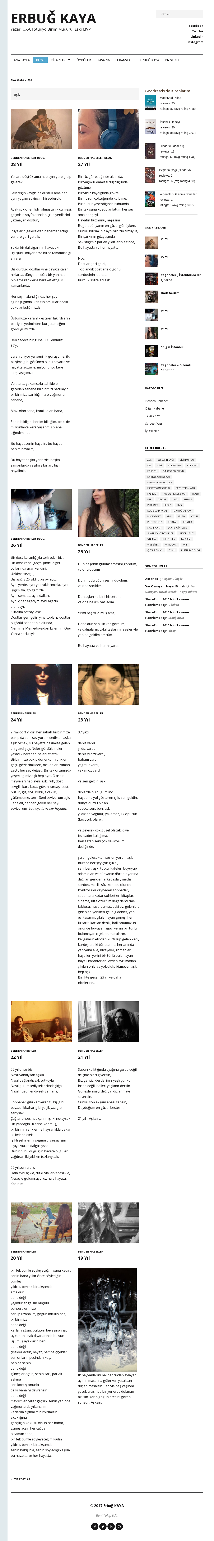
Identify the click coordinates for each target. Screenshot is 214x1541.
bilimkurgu (187, 459)
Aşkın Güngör (173, 579)
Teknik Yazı (152, 416)
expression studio (158, 488)
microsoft (154, 516)
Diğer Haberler (155, 408)
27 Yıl (85, 163)
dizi (159, 465)
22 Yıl (17, 1056)
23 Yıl (85, 719)
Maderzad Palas (170, 98)
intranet (152, 505)
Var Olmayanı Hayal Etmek (165, 586)
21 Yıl (85, 1056)
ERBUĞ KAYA (53, 18)
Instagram (195, 42)
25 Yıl (85, 551)
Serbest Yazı (153, 423)
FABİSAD (152, 493)
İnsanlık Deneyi (170, 122)
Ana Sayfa (22, 60)
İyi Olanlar (152, 431)
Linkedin (197, 37)
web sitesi (153, 544)
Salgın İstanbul (172, 347)
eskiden (152, 471)
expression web (185, 488)
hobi (175, 499)
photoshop (154, 522)
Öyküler (83, 60)
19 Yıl (85, 1257)
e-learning (174, 465)
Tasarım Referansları (115, 60)
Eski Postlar (20, 1479)
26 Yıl (17, 544)
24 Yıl (17, 719)
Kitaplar (58, 60)
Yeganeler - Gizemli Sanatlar (178, 194)
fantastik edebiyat (174, 493)
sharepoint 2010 (177, 527)
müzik (181, 516)
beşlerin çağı (166, 459)
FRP (149, 499)
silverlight (186, 533)
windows (171, 544)
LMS (179, 505)
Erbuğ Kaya (149, 60)
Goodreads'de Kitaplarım (167, 90)
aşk (149, 459)
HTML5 (188, 499)
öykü (172, 550)
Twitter (197, 31)
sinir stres (168, 538)
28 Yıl (17, 163)
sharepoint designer (160, 533)
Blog (40, 60)
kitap (167, 505)
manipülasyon (182, 510)
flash (195, 493)
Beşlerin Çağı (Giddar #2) (175, 170)
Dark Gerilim (170, 293)
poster (187, 522)
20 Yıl (17, 1257)
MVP (169, 516)
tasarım (186, 538)
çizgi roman (155, 550)
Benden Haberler (23, 158)
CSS (149, 465)
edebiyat (192, 465)
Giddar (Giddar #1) (172, 146)
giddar (162, 499)
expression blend (173, 471)
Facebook (196, 26)
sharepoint (154, 527)
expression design (158, 476)
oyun (194, 516)
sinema (151, 538)
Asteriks (151, 579)
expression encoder (159, 482)
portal (172, 522)
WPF (185, 544)
